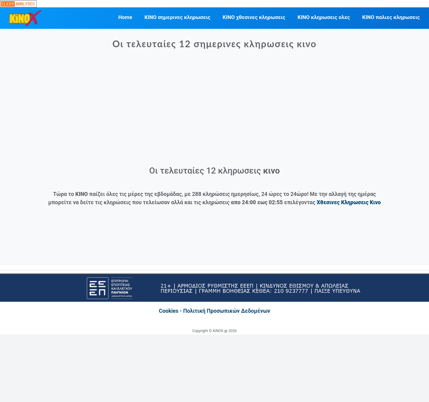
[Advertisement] (215, 110)
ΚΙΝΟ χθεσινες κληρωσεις (254, 17)
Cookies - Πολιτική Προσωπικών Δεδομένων (214, 311)
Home (125, 17)
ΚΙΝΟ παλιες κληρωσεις (391, 17)
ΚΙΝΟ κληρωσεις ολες (324, 17)
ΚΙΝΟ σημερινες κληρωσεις (177, 17)
